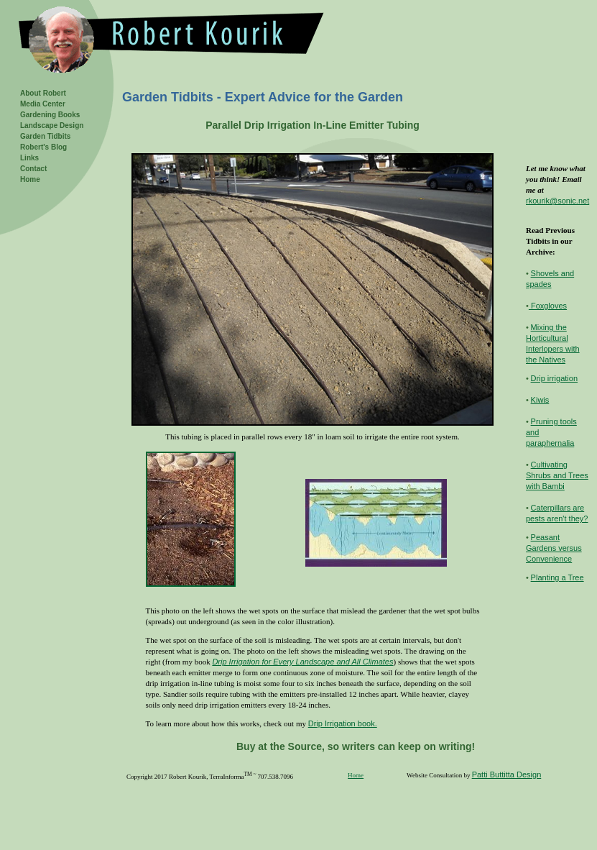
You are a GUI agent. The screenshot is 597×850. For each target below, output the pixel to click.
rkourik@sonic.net (557, 200)
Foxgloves (548, 305)
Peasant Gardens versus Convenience (554, 548)
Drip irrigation (554, 378)
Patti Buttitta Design (507, 774)
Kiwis (540, 400)
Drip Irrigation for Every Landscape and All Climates (302, 661)
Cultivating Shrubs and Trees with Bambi (557, 475)
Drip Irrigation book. (342, 723)
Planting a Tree (557, 577)
